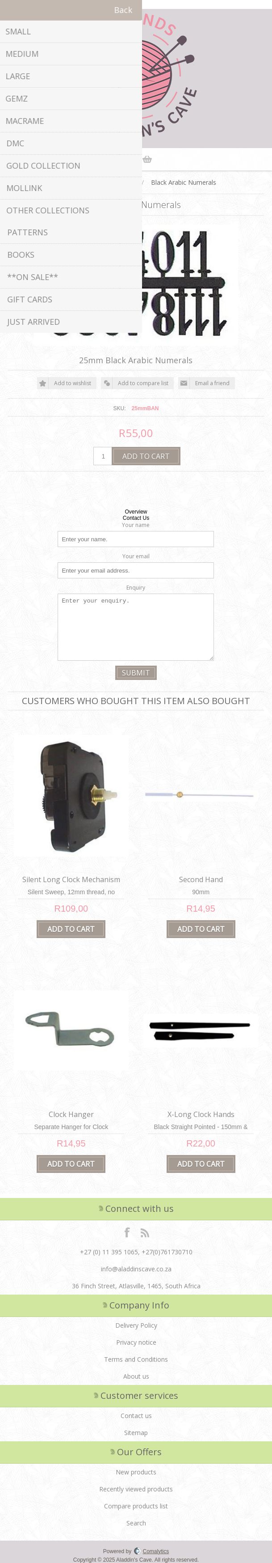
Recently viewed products (136, 1486)
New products (136, 1469)
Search (136, 1520)
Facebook (127, 1229)
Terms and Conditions (136, 1357)
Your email (136, 556)
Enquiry (135, 587)
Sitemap (136, 1430)
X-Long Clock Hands (200, 1112)
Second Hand (201, 878)
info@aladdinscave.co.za (136, 1266)
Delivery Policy (136, 1323)
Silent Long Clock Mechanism (71, 878)
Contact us (136, 1413)
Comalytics (151, 1549)
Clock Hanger (70, 1112)
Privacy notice (136, 1340)
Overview (136, 512)
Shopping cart (147, 159)
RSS (144, 1229)
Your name (136, 525)
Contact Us (136, 518)
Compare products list (136, 1503)
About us (136, 1374)
